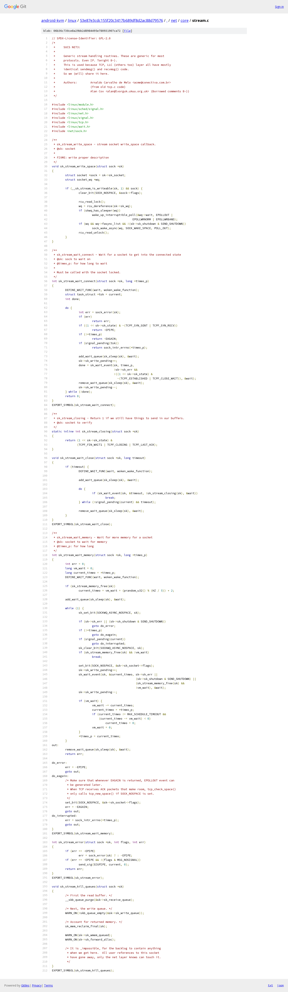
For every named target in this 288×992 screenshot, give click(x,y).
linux (72, 20)
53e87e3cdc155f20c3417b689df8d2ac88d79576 (121, 20)
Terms (48, 985)
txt (270, 985)
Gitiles (25, 985)
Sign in (279, 7)
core (185, 20)
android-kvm (52, 20)
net (174, 20)
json (280, 985)
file (127, 31)
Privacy (37, 985)
